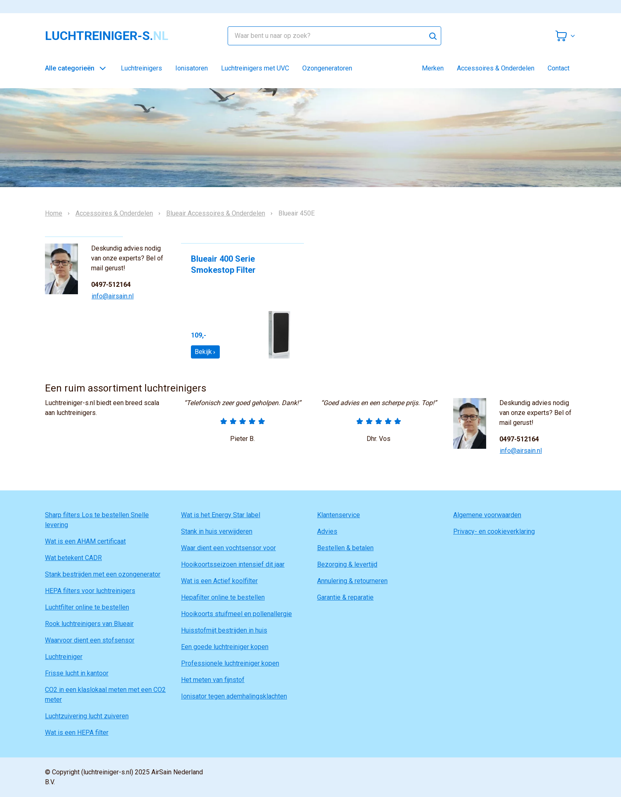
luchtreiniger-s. (106, 36)
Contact (558, 68)
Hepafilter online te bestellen (223, 597)
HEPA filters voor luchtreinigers (90, 591)
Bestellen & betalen (345, 548)
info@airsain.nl (113, 296)
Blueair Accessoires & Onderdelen (215, 213)
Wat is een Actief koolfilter (219, 581)
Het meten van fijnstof (213, 680)
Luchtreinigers (141, 68)
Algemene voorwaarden (487, 515)
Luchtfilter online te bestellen (87, 607)
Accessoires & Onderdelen (495, 68)
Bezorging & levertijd (347, 564)
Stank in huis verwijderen (216, 531)
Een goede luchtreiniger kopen (224, 647)
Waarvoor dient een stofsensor (89, 640)
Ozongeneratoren (327, 68)
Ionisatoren (191, 68)
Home (53, 213)
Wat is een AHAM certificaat (85, 541)
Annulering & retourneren (352, 581)
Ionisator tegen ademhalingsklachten (234, 696)
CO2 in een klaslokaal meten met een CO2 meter (105, 694)
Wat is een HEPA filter (76, 732)
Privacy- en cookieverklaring (494, 531)
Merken (433, 68)
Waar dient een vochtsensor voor (228, 548)
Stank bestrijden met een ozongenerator (102, 574)
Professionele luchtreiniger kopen (230, 663)
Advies (327, 531)
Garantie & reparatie (345, 597)
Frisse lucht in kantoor (76, 673)
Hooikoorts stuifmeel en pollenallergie (236, 614)
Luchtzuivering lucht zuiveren (87, 716)
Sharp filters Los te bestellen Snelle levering (97, 520)
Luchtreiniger (63, 657)
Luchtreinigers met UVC (255, 68)
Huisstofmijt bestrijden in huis (224, 630)
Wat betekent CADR (73, 558)
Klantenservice (338, 515)
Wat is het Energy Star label (220, 515)
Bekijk (205, 352)
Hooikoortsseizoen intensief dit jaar (233, 564)
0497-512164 (111, 284)
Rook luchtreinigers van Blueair (89, 624)
